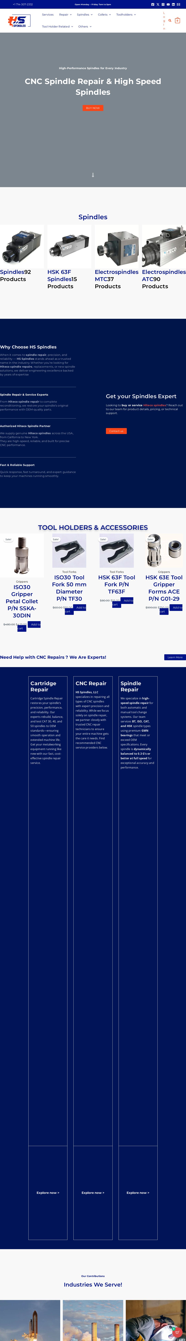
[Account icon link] (164, 21)
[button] (23, 4)
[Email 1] (178, 4)
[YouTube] (168, 4)
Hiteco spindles (154, 405)
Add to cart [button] (29, 626)
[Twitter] (157, 4)
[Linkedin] (173, 4)
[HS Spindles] (19, 20)
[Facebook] (152, 4)
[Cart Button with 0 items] (177, 1332)
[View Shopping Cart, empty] (177, 20)
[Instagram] (163, 4)
